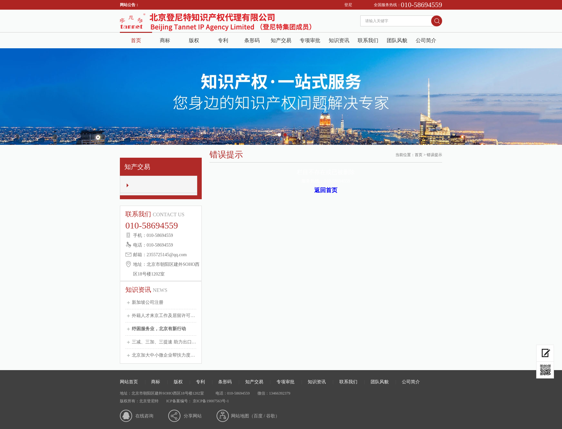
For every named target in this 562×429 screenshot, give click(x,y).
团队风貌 (397, 40)
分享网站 (193, 416)
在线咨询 (144, 416)
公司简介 (426, 40)
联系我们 (368, 40)
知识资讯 (339, 40)
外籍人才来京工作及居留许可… (163, 315)
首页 (136, 40)
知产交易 (281, 40)
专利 (223, 40)
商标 (165, 40)
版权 (194, 40)
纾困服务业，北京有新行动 (159, 328)
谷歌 (270, 416)
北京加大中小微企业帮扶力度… (163, 355)
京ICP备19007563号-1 (210, 401)
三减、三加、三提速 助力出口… (164, 342)
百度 (258, 416)
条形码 (252, 40)
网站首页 (129, 381)
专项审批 (310, 40)
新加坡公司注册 (147, 302)
